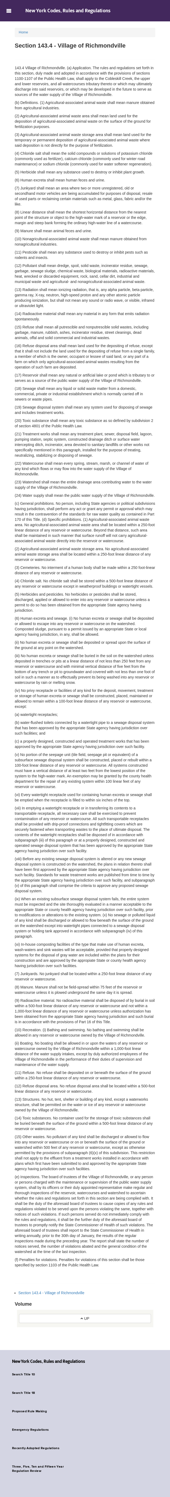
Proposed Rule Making (29, 1411)
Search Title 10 (23, 1374)
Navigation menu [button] (8, 10)
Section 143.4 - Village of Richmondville (51, 1293)
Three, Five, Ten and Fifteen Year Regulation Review (38, 1469)
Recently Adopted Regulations (35, 1448)
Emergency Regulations (30, 1430)
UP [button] (85, 1318)
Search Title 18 (23, 1393)
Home (23, 32)
